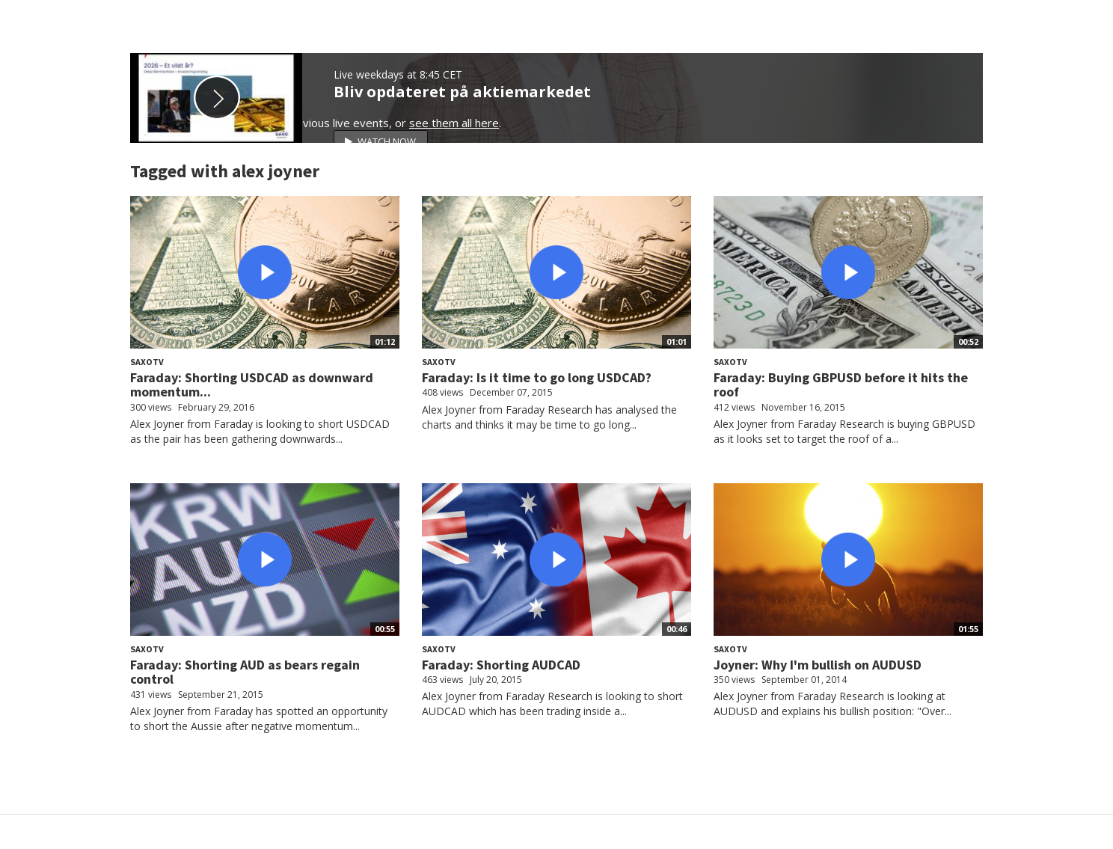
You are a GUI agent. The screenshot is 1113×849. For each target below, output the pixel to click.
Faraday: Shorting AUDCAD (501, 664)
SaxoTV (147, 361)
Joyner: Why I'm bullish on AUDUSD (818, 664)
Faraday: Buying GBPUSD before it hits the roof (841, 385)
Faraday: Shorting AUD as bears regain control (245, 672)
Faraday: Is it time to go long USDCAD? (536, 377)
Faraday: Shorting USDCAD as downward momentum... (251, 385)
